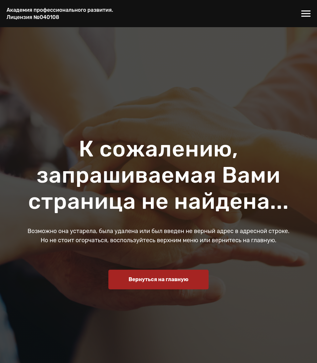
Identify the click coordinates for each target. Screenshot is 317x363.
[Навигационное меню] (305, 13)
